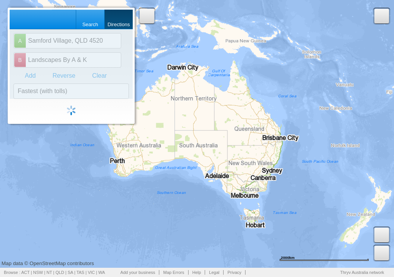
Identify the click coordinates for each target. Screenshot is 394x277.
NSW (38, 272)
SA (70, 272)
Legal (214, 272)
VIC (91, 272)
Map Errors (173, 272)
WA (101, 272)
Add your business (137, 272)
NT (49, 272)
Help (196, 272)
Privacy (234, 272)
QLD (59, 272)
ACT (25, 272)
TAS (81, 272)
